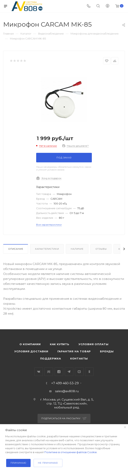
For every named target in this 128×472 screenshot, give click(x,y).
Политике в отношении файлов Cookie (70, 452)
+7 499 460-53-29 (65, 383)
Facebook (59, 371)
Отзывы (101, 249)
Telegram (69, 371)
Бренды (107, 351)
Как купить (59, 344)
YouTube (79, 371)
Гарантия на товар (74, 351)
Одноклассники (89, 371)
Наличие (77, 249)
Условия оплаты (94, 344)
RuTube (49, 371)
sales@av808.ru (67, 391)
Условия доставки (31, 351)
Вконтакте (38, 371)
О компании (30, 344)
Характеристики (47, 249)
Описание (15, 249)
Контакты (79, 358)
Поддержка (50, 358)
